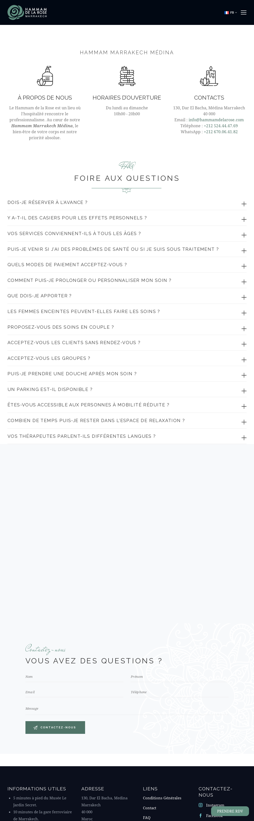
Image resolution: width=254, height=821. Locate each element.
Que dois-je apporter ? (39, 295)
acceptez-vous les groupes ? (49, 358)
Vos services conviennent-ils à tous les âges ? (74, 233)
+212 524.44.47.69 (221, 125)
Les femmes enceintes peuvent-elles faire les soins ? (83, 311)
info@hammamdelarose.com (216, 119)
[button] (230, 12)
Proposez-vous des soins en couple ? (60, 327)
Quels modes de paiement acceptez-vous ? (67, 264)
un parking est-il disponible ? (50, 389)
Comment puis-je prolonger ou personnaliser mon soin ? (89, 280)
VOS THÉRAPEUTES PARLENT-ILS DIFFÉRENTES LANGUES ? (81, 436)
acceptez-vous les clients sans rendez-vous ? (74, 342)
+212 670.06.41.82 (221, 131)
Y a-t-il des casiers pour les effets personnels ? (77, 217)
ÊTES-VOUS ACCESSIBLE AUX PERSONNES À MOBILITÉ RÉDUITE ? (88, 404)
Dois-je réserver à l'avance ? (47, 202)
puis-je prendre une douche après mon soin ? (72, 373)
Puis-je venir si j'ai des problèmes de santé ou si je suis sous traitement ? (113, 249)
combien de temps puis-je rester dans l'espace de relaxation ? (96, 420)
